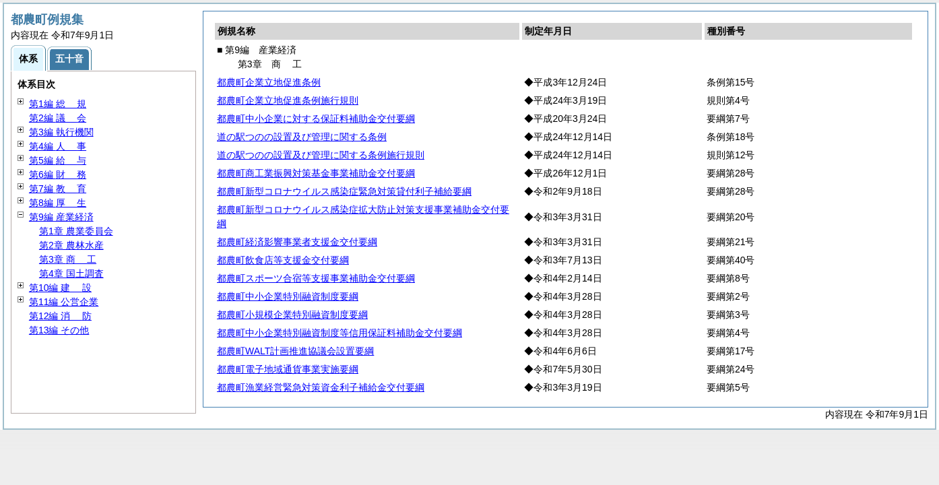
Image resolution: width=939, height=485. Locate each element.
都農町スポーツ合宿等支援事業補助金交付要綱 (316, 278)
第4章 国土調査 (71, 273)
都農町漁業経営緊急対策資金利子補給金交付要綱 (320, 387)
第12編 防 (60, 316)
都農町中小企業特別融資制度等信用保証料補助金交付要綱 (339, 332)
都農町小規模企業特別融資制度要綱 (292, 314)
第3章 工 (67, 259)
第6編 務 (57, 174)
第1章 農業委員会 (76, 231)
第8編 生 (57, 202)
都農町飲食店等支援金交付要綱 (283, 260)
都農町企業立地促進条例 (269, 82)
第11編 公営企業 (63, 301)
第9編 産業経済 (61, 217)
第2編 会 (57, 117)
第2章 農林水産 (71, 245)
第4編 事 (57, 146)
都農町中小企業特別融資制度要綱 (287, 296)
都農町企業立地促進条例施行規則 (287, 100)
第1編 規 (57, 103)
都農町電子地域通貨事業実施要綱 (287, 369)
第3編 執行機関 (61, 132)
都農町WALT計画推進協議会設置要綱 (295, 351)
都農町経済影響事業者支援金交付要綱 (297, 241)
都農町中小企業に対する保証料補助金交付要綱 (316, 118)
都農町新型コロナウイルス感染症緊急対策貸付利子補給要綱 (344, 191)
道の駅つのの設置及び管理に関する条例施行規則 (320, 155)
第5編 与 (57, 160)
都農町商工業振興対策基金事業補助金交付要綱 (316, 173)
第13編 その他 (59, 330)
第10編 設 (60, 287)
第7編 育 (57, 188)
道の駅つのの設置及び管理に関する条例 (302, 136)
